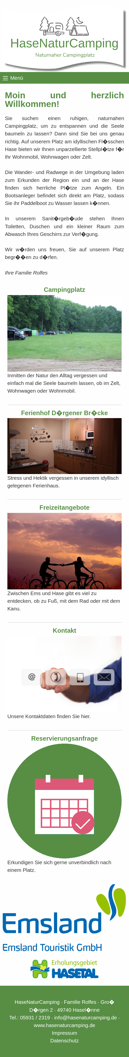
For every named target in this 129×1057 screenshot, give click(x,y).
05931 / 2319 (35, 1017)
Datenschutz (64, 1040)
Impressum (64, 1033)
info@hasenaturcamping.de (85, 1017)
